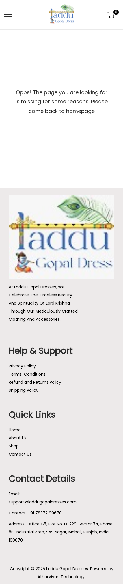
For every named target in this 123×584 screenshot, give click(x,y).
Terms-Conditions (27, 374)
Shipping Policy (23, 390)
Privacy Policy (22, 366)
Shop (14, 446)
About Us (18, 438)
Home (15, 430)
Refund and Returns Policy (35, 382)
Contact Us (20, 454)
